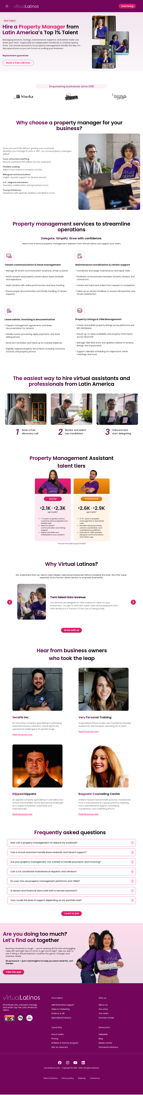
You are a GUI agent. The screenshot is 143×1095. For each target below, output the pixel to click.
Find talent (57, 998)
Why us (102, 998)
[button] (9, 602)
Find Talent (10, 20)
